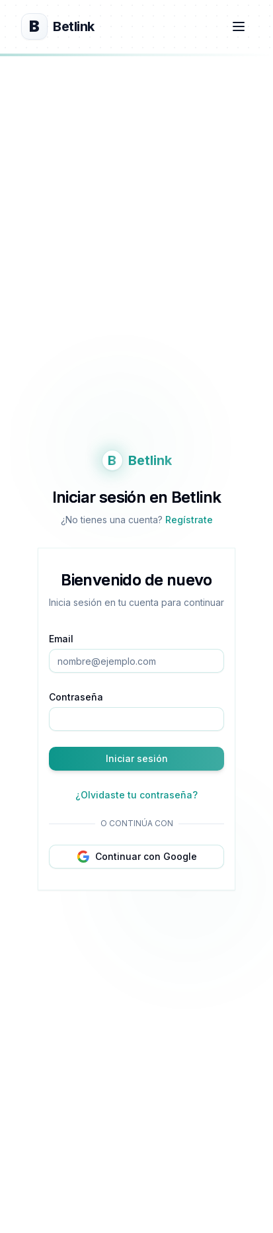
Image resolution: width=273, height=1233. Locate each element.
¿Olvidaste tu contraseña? (136, 794)
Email (61, 638)
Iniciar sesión (137, 758)
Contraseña (76, 696)
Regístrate (189, 519)
